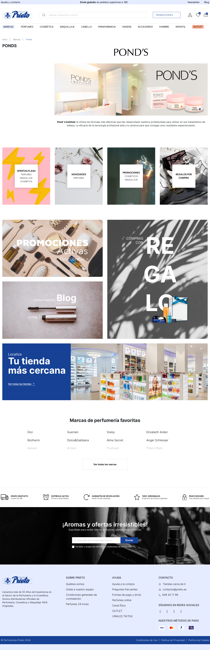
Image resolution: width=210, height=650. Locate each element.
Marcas (16, 39)
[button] (206, 15)
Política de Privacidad (173, 640)
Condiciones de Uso (147, 640)
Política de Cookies (198, 640)
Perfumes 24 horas (77, 604)
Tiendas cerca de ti (174, 584)
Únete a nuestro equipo (80, 589)
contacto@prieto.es (174, 589)
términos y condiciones (107, 546)
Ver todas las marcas (105, 464)
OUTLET (117, 610)
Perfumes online (121, 600)
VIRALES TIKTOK (122, 616)
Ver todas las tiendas (21, 383)
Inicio (4, 39)
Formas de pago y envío (126, 594)
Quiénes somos (75, 584)
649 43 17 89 (170, 594)
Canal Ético (119, 605)
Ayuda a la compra (123, 584)
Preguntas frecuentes (125, 589)
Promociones (167, 14)
